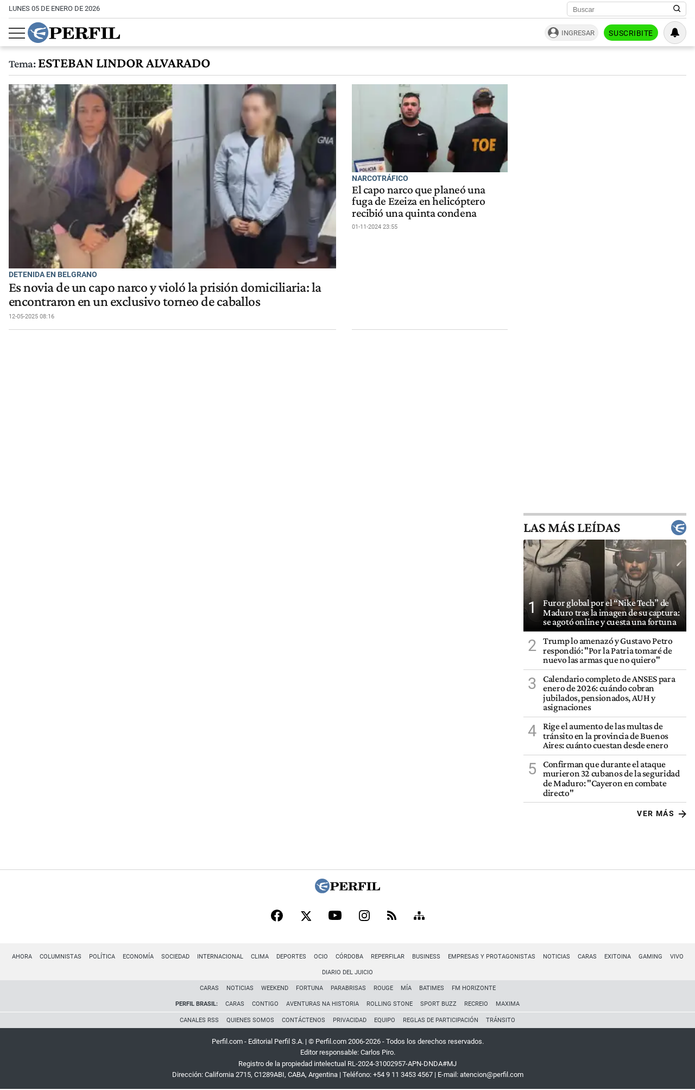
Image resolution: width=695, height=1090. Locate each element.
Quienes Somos (250, 1020)
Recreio (476, 1003)
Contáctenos (303, 1020)
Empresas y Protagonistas (491, 956)
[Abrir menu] (17, 33)
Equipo (384, 1020)
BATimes (431, 988)
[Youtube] (335, 916)
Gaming (650, 956)
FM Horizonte (474, 988)
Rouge (383, 988)
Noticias (556, 956)
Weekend (274, 988)
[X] (305, 916)
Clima (260, 956)
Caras (587, 956)
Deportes (291, 956)
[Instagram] (364, 916)
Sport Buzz (438, 1003)
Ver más (661, 813)
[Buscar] (623, 9)
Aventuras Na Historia (322, 1003)
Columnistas (60, 956)
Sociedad (175, 956)
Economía (138, 956)
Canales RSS (199, 1020)
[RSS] (391, 916)
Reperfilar (388, 956)
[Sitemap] (419, 916)
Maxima (508, 1003)
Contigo (265, 1003)
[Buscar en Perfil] (677, 9)
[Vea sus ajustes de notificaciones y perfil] (675, 32)
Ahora (22, 956)
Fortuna (309, 988)
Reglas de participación (440, 1020)
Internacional (220, 956)
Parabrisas (348, 988)
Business (426, 956)
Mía (406, 988)
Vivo (677, 956)
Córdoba (349, 956)
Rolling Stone (390, 1003)
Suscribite (631, 33)
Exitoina (617, 956)
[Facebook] (277, 917)
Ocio (321, 956)
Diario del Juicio (347, 972)
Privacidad (350, 1020)
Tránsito (500, 1020)
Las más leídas (604, 527)
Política (102, 956)
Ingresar (578, 33)
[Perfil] (347, 890)
